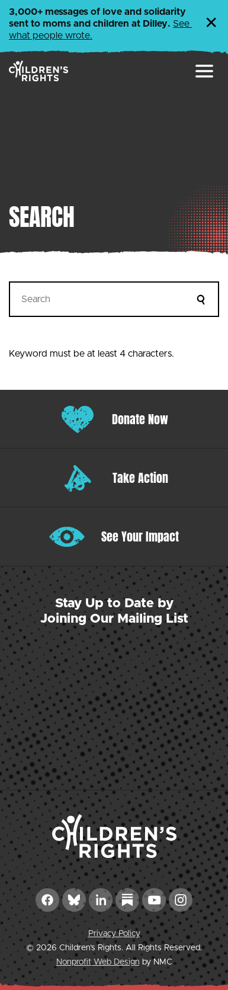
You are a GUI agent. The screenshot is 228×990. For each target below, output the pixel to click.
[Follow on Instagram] (180, 900)
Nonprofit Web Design (98, 962)
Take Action (140, 478)
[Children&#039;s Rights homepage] (38, 70)
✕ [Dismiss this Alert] (211, 24)
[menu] (204, 71)
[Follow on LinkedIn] (101, 900)
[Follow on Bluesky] (74, 900)
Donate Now (140, 419)
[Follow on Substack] (127, 900)
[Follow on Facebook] (47, 900)
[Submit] (201, 299)
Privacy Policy (114, 934)
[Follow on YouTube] (154, 900)
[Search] (114, 299)
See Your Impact (140, 536)
